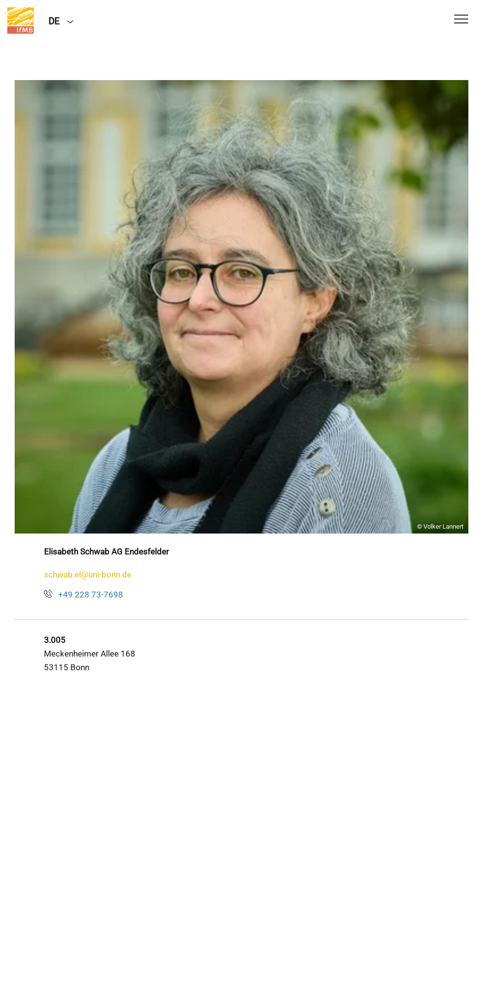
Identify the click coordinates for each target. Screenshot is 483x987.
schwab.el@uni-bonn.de (87, 574)
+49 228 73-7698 (90, 594)
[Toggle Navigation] (461, 20)
